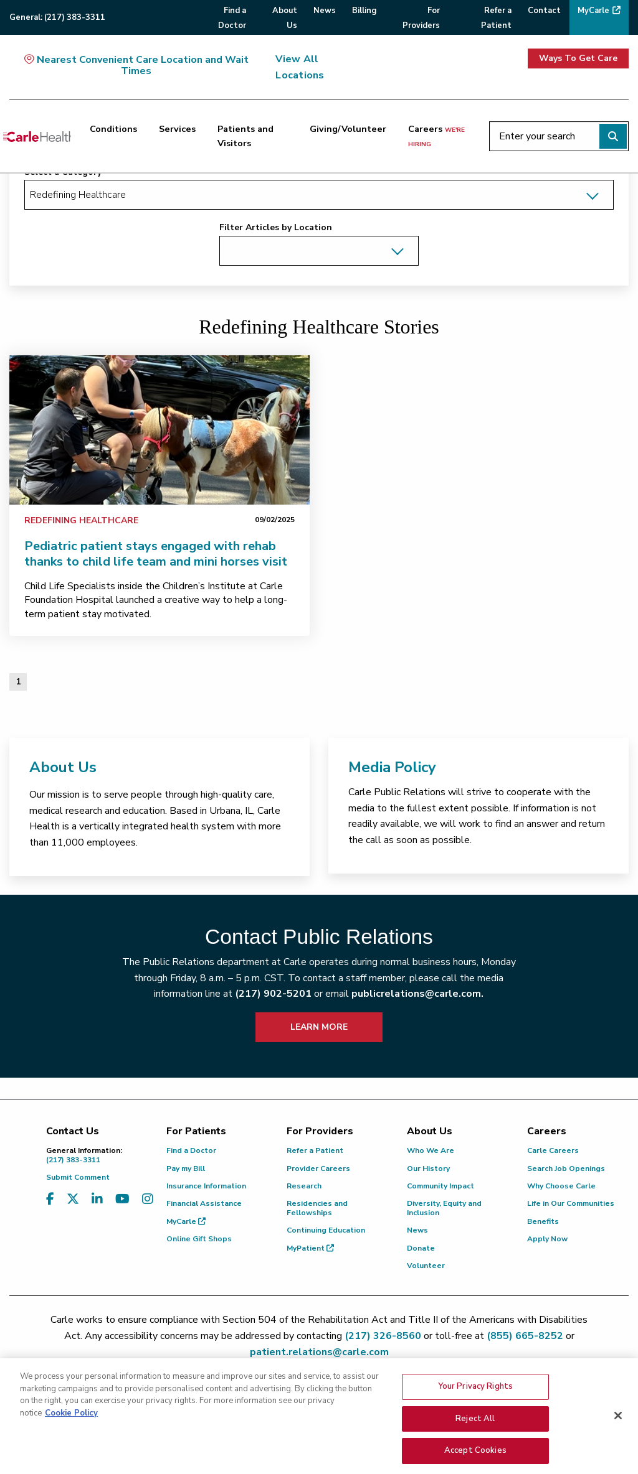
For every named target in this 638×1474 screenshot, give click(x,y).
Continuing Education (326, 1230)
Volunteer (426, 1266)
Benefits (543, 1221)
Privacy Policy (210, 1398)
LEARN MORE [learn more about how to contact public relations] (319, 1027)
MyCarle (186, 1221)
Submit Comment (78, 1177)
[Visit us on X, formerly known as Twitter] (73, 1199)
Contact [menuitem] (544, 10)
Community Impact (440, 1186)
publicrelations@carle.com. (417, 994)
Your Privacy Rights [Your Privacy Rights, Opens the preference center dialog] (475, 1428)
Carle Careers (553, 1150)
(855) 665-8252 (525, 1336)
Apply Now (547, 1239)
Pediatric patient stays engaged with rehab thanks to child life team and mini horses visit (155, 554)
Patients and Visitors (245, 136)
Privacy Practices (431, 1398)
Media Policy (392, 767)
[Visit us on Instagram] (147, 1199)
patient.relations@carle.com (319, 1352)
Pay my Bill (185, 1168)
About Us (63, 767)
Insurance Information (206, 1186)
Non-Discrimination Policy (530, 1398)
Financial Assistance (204, 1203)
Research (304, 1186)
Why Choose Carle (561, 1186)
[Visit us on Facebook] (50, 1199)
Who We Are (430, 1150)
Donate (421, 1248)
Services (177, 129)
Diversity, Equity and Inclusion (444, 1207)
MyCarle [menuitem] (593, 10)
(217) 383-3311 (97, 1155)
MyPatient (310, 1248)
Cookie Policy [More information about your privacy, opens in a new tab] (71, 1454)
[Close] (618, 1457)
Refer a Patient (315, 1150)
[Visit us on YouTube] (122, 1199)
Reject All (475, 1460)
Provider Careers (318, 1168)
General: (57, 17)
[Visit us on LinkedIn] (97, 1199)
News (417, 1230)
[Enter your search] (559, 136)
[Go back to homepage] (37, 136)
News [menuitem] (324, 10)
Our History (428, 1168)
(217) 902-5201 (273, 994)
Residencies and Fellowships (317, 1207)
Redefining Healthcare (81, 520)
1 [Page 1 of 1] (18, 682)
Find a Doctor (191, 1150)
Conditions (113, 129)
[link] (159, 430)
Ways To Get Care (578, 58)
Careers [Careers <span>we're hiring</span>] (436, 136)
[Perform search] (613, 136)
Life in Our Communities (570, 1203)
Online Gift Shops (199, 1239)
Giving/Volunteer (348, 129)
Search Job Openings (566, 1168)
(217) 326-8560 (383, 1336)
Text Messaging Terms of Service (317, 1398)
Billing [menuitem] (364, 10)
